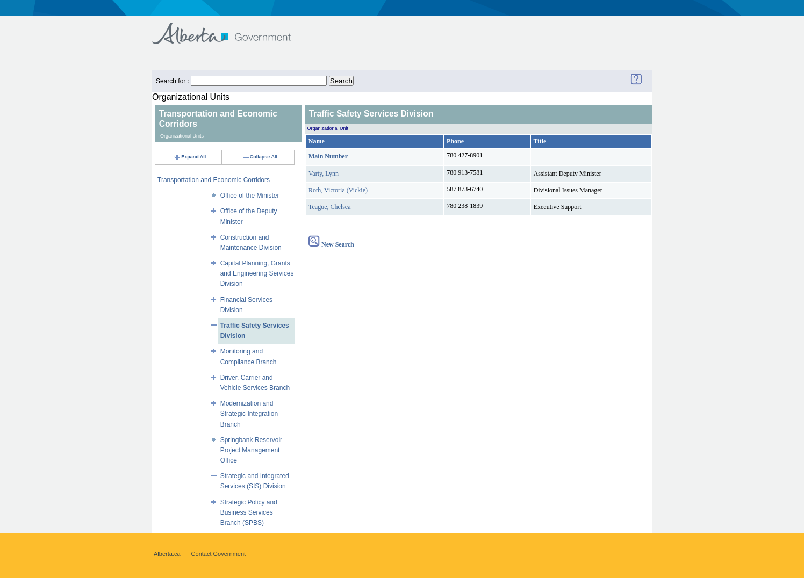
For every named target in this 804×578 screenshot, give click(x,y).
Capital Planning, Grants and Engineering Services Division (257, 273)
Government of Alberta (230, 28)
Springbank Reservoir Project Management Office (251, 450)
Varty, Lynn (323, 173)
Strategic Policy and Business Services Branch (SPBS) (248, 512)
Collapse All (259, 157)
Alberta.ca (167, 554)
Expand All (190, 157)
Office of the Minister (249, 195)
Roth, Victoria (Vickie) (338, 190)
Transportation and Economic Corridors (213, 180)
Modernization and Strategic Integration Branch (249, 414)
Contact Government (218, 554)
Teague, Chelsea (329, 207)
